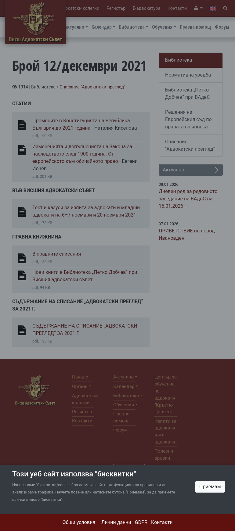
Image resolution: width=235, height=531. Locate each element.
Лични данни (116, 522)
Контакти (161, 522)
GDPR (141, 522)
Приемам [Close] (210, 487)
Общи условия (79, 522)
